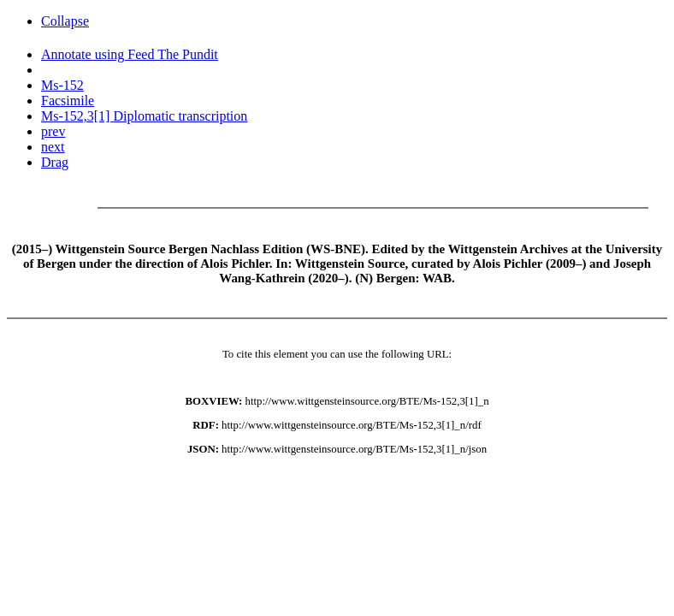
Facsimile (67, 100)
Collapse (65, 21)
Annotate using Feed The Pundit (129, 54)
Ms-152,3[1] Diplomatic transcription (144, 116)
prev (53, 131)
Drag (54, 162)
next (53, 146)
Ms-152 (62, 85)
